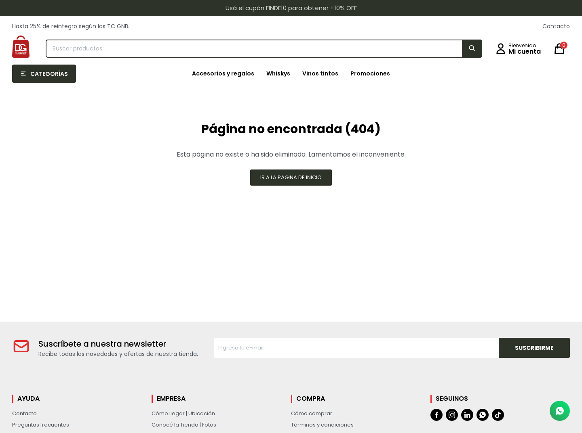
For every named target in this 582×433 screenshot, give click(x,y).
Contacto (556, 26)
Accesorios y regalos (223, 73)
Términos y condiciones (322, 425)
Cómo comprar (311, 413)
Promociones (370, 73)
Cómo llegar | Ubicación (183, 413)
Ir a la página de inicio (291, 177)
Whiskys (278, 73)
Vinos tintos (320, 73)
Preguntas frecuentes (40, 425)
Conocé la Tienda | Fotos (184, 425)
